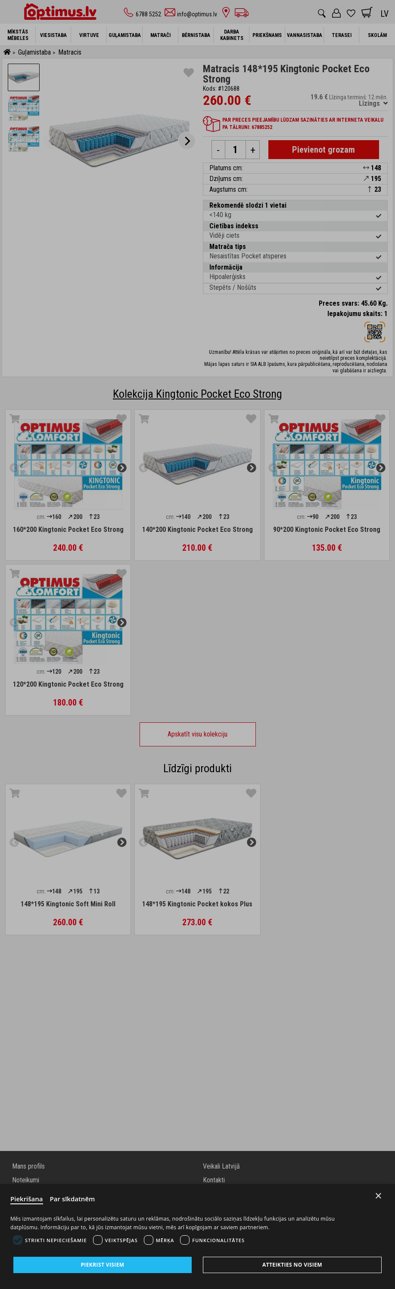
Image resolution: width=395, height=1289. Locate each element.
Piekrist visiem (102, 1264)
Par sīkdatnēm (72, 1198)
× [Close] (378, 1196)
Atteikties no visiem (292, 1264)
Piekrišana (26, 1198)
